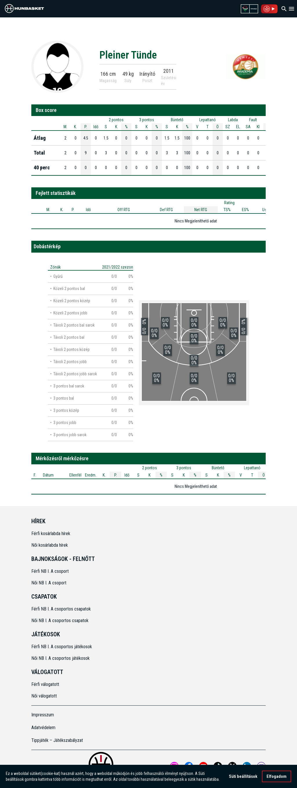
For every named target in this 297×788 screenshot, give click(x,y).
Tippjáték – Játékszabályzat (57, 740)
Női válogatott (44, 696)
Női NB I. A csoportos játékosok (60, 658)
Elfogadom (277, 776)
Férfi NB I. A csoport (50, 571)
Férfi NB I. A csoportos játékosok (61, 646)
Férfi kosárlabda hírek (50, 533)
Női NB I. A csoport (48, 583)
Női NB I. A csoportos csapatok (60, 620)
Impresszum (42, 715)
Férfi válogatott (45, 684)
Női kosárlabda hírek (49, 545)
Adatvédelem (43, 727)
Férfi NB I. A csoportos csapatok (61, 609)
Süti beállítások (243, 776)
